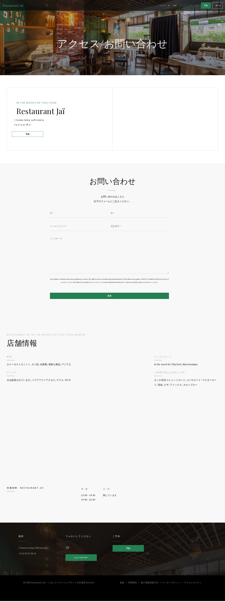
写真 (175, 5)
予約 (206, 5)
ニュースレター (81, 558)
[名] (79, 213)
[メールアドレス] (79, 226)
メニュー (164, 5)
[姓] (140, 213)
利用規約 (134, 584)
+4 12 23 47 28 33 (24, 124)
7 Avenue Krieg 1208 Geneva (47, 119)
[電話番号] (140, 226)
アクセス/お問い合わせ (189, 5)
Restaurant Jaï (12, 5)
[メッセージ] (109, 254)
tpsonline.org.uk (66, 283)
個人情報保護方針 (151, 584)
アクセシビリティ (193, 584)
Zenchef (90, 583)
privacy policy (153, 283)
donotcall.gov (96, 283)
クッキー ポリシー (173, 584)
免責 (124, 584)
